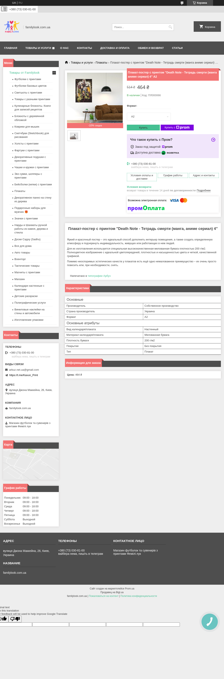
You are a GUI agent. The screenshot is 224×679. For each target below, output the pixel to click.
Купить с (177, 127)
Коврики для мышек (26, 126)
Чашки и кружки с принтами (31, 167)
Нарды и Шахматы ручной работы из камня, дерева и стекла (31, 229)
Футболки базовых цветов (30, 85)
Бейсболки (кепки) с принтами (33, 184)
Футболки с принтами (27, 79)
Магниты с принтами (27, 272)
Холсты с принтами (26, 143)
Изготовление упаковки (28, 319)
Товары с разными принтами (32, 99)
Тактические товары (27, 265)
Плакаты (101, 62)
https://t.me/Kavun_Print (23, 375)
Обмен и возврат (151, 48)
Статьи (177, 48)
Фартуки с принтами (26, 150)
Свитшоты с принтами (28, 92)
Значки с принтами (26, 218)
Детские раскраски (26, 296)
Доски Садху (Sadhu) (27, 239)
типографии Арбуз (99, 275)
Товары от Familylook (24, 72)
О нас (64, 48)
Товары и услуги (38, 48)
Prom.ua (129, 588)
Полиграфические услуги (30, 302)
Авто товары (22, 252)
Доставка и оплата (115, 48)
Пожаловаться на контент (103, 596)
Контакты (84, 48)
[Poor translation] (15, 619)
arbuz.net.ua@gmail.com (24, 369)
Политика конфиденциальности (138, 596)
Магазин (19, 279)
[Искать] (170, 27)
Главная (10, 48)
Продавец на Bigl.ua (112, 592)
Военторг (20, 259)
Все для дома (23, 245)
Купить (143, 127)
